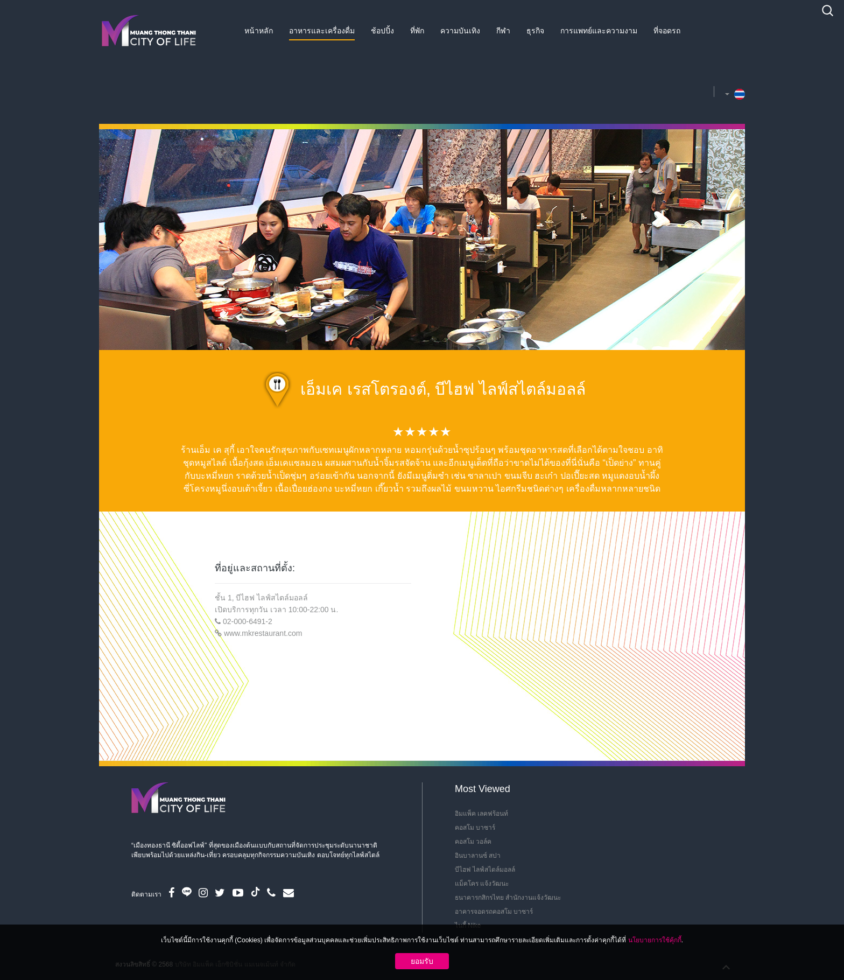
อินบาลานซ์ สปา (478, 855)
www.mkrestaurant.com (263, 633)
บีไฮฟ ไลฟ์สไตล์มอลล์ (485, 869)
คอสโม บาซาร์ (475, 827)
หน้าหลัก (258, 30)
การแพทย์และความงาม (598, 30)
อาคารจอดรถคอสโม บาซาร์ (494, 911)
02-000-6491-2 (247, 621)
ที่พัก (417, 30)
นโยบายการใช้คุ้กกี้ (654, 940)
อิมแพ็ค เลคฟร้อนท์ (481, 813)
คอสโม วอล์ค (473, 841)
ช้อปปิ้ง (382, 30)
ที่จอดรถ (666, 30)
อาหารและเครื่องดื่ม (322, 30)
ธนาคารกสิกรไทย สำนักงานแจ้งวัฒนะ (508, 897)
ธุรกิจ (535, 30)
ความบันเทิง (460, 30)
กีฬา (503, 30)
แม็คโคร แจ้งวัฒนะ (482, 883)
